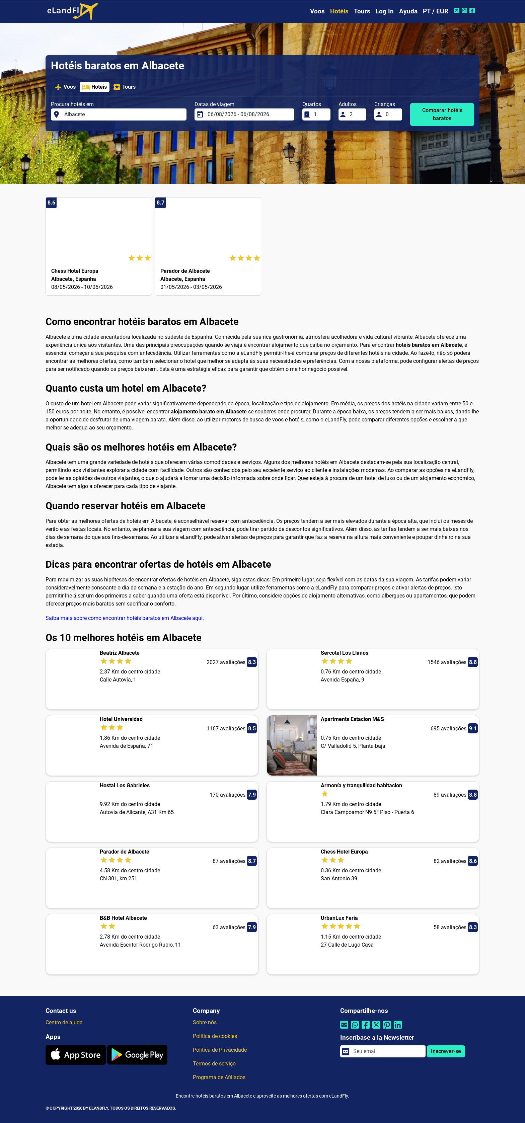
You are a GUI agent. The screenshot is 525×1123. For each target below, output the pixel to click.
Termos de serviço (214, 1063)
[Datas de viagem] (249, 114)
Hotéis (339, 11)
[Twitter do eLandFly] (457, 10)
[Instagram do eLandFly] (465, 10)
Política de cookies (215, 1036)
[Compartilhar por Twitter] (376, 1029)
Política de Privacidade (220, 1050)
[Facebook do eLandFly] (473, 10)
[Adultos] (356, 114)
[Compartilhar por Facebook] (366, 1029)
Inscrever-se (446, 1051)
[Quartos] (320, 114)
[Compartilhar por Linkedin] (398, 1029)
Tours (362, 11)
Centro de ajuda (64, 1022)
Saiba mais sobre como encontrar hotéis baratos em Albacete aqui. (125, 618)
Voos (317, 11)
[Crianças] (392, 114)
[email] (387, 1051)
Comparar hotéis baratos (442, 114)
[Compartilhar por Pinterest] (387, 1029)
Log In (385, 11)
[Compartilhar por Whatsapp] (355, 1029)
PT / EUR (435, 11)
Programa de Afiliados (219, 1077)
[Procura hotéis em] (123, 114)
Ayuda (408, 11)
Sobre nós (205, 1022)
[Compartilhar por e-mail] (344, 1029)
